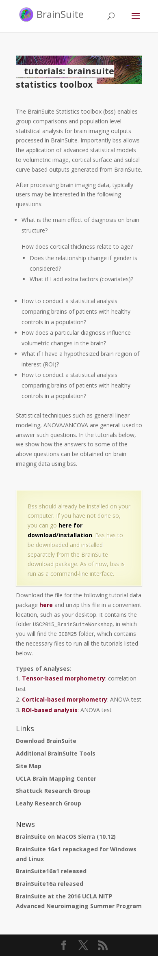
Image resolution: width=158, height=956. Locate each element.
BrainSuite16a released (49, 883)
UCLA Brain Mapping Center (56, 778)
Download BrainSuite (46, 741)
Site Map (28, 766)
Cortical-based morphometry (64, 699)
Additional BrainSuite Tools (55, 753)
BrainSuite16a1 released (51, 871)
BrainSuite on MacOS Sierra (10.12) (66, 836)
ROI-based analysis (50, 710)
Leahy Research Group (48, 803)
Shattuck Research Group (53, 791)
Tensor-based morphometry (63, 678)
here (46, 605)
